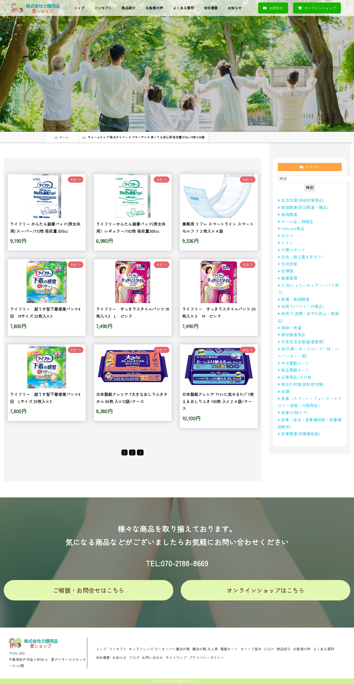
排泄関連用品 (291, 334)
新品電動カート (293, 370)
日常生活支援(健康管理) (301, 342)
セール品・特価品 (295, 221)
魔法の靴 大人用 (205, 648)
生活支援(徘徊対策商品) (301, 200)
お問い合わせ (152, 657)
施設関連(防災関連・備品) (303, 207)
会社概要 (211, 7)
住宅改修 (287, 264)
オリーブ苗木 (251, 648)
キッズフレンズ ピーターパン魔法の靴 (159, 648)
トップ (79, 7)
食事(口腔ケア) (293, 412)
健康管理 (287, 278)
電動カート (229, 648)
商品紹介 (128, 7)
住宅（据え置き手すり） (301, 257)
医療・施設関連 (293, 299)
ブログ (134, 657)
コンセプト (103, 7)
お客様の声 (154, 7)
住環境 (285, 271)
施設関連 (287, 214)
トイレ (285, 243)
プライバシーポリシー (206, 657)
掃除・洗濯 (289, 328)
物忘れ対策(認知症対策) (301, 384)
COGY (269, 648)
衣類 (283, 391)
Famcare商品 (291, 228)
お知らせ (235, 7)
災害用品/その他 (295, 377)
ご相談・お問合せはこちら (88, 590)
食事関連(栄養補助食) (301, 434)
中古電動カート (293, 363)
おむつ (285, 235)
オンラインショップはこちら (265, 590)
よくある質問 (183, 7)
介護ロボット (291, 250)
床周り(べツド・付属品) (301, 306)
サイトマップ (176, 657)
